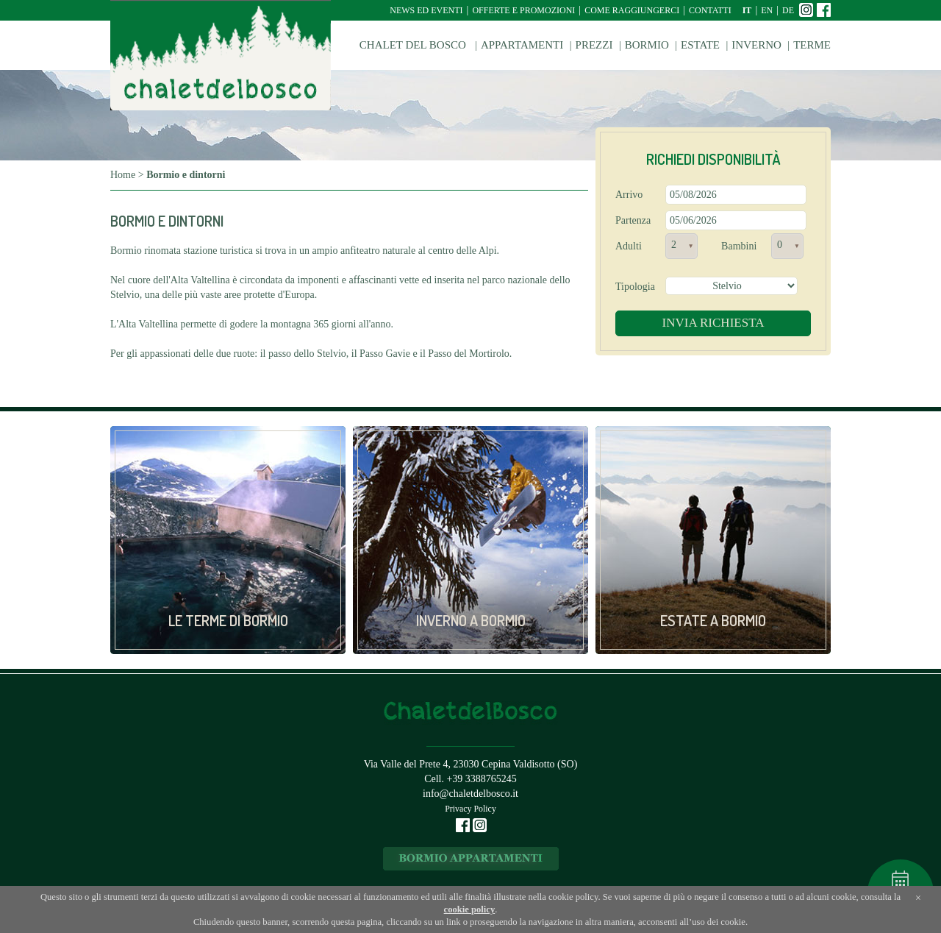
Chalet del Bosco (414, 45)
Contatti (710, 10)
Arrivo (629, 194)
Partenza (633, 220)
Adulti (628, 246)
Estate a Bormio (713, 620)
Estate (700, 45)
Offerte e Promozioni (523, 10)
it (747, 10)
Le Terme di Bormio (228, 620)
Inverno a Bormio (471, 620)
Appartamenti (522, 45)
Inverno (756, 45)
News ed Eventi (426, 10)
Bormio (647, 45)
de (788, 10)
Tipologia (635, 286)
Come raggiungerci (631, 10)
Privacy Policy (470, 808)
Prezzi (594, 45)
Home (122, 174)
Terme (812, 45)
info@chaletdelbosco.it (470, 793)
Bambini (738, 246)
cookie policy (469, 909)
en (767, 10)
